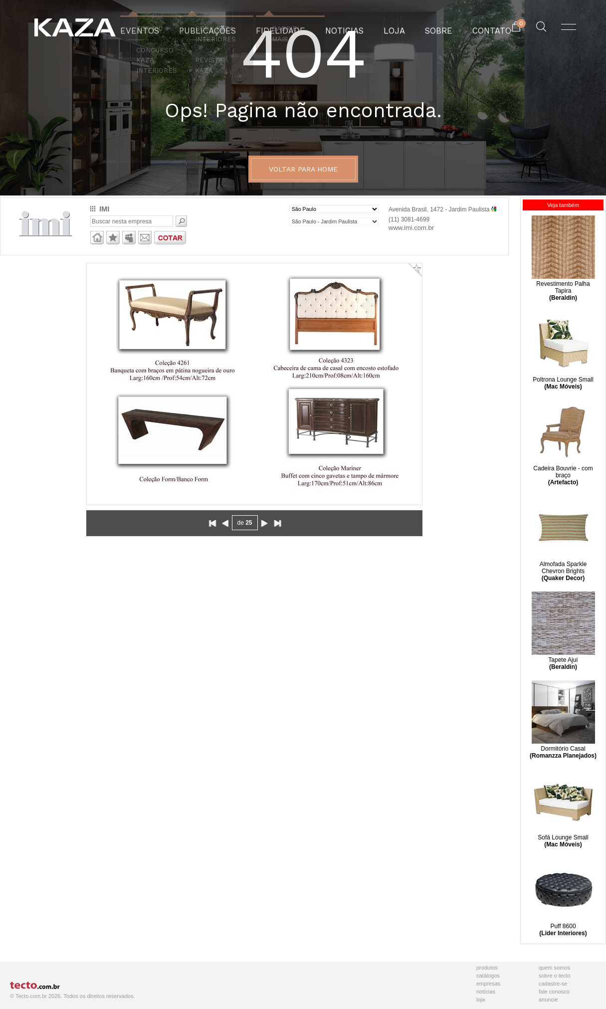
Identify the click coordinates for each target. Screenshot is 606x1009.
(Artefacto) (563, 482)
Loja (480, 1000)
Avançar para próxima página (264, 523)
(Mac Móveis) (563, 386)
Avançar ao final (277, 523)
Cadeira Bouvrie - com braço (563, 468)
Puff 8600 (563, 923)
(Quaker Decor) (563, 578)
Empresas (488, 984)
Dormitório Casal (563, 745)
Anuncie (548, 1000)
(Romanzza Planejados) (563, 755)
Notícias (485, 992)
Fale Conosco (554, 992)
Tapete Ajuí (563, 656)
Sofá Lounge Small (563, 834)
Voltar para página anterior (225, 523)
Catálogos (488, 976)
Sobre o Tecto (555, 976)
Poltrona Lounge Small (563, 376)
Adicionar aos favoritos (113, 237)
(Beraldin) (563, 297)
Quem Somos (554, 968)
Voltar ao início (212, 523)
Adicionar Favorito (415, 270)
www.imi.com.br (411, 227)
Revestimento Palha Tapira (563, 283)
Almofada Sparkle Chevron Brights (563, 564)
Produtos (487, 968)
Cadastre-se (553, 984)
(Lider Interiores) (563, 933)
